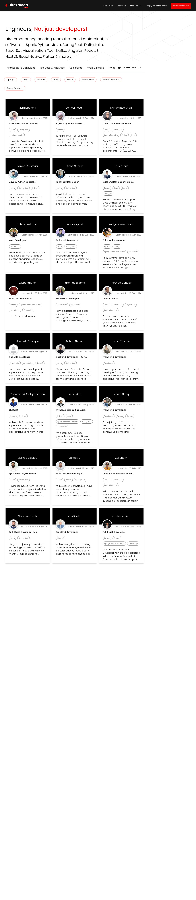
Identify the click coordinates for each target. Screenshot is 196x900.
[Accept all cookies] (140, 484)
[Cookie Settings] (117, 484)
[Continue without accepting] (131, 416)
